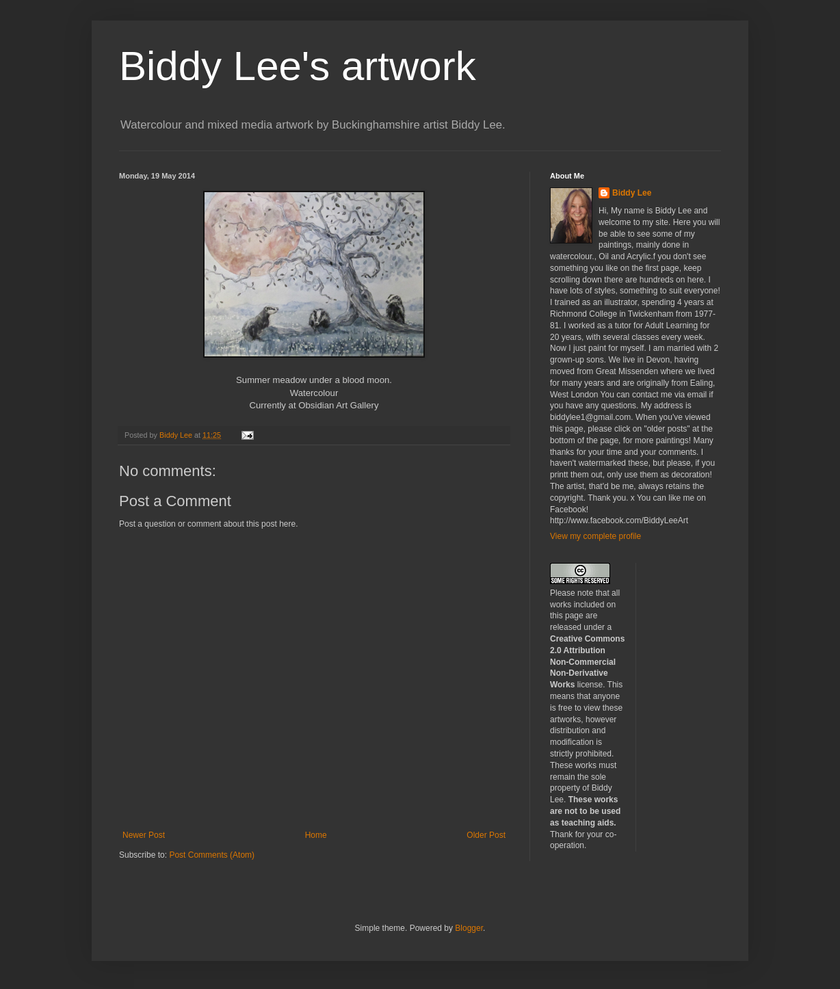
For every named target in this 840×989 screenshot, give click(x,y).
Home (316, 835)
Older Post (486, 835)
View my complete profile (595, 536)
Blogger (469, 928)
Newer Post (143, 835)
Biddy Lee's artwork (297, 66)
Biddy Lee (631, 193)
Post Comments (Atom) (211, 855)
